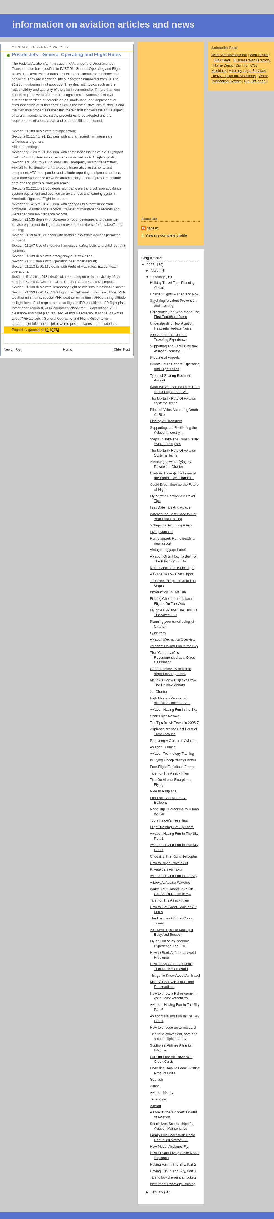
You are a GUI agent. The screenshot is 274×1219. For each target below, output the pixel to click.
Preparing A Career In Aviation (173, 741)
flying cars (158, 633)
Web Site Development (229, 55)
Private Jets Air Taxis (166, 869)
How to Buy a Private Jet (169, 863)
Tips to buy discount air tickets (173, 1177)
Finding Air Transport (166, 421)
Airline (155, 1086)
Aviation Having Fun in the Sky (173, 710)
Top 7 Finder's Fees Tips (169, 820)
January (157, 1192)
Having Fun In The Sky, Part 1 (173, 1171)
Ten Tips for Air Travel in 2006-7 (174, 723)
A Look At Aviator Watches (170, 883)
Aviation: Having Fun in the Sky (174, 646)
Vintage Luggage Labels (169, 550)
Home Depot (223, 65)
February (158, 277)
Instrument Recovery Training (173, 1184)
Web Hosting (260, 55)
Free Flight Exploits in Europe (173, 767)
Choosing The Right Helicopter (173, 856)
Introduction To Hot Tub (168, 592)
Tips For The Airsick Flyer (169, 773)
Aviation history (161, 1093)
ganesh (152, 228)
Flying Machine (161, 532)
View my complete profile (166, 235)
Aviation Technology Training (172, 754)
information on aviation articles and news (103, 24)
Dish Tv (242, 65)
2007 (151, 265)
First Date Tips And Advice (170, 507)
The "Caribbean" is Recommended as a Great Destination (172, 657)
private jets (107, 324)
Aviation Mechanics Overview (172, 639)
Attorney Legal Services (247, 71)
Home (67, 350)
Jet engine (158, 1099)
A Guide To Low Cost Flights (172, 574)
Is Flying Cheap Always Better (173, 760)
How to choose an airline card (173, 1027)
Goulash (156, 1079)
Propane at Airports (165, 357)
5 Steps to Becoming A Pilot (171, 525)
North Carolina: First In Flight (172, 568)
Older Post (121, 350)
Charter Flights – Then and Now (174, 294)
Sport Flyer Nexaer (164, 716)
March (156, 271)
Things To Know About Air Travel (175, 976)
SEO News (221, 60)
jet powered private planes (71, 324)
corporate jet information (30, 324)
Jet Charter (158, 692)
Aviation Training (163, 747)
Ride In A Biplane (163, 791)
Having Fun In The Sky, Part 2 (173, 1164)
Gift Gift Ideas (254, 81)
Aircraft (155, 1106)
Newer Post (12, 350)
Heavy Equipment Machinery (233, 76)
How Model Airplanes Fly (169, 1147)
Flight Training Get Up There (172, 827)
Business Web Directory (251, 60)
